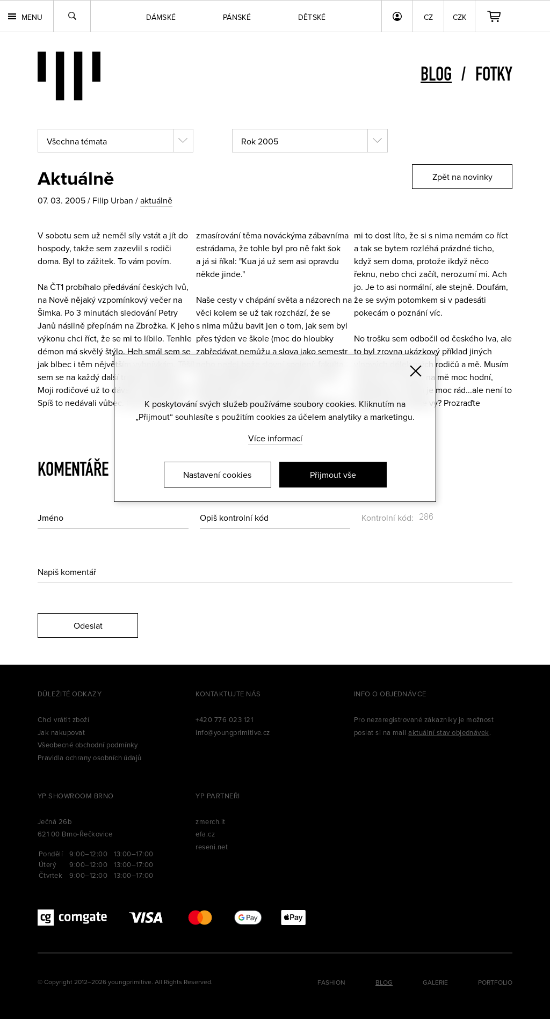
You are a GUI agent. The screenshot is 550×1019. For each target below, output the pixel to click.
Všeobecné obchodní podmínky (88, 744)
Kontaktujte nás (228, 693)
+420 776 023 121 (224, 719)
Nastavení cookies (217, 475)
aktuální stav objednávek (448, 732)
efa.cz (205, 834)
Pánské (237, 17)
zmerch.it (210, 821)
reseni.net (212, 846)
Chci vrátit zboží (63, 719)
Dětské (312, 17)
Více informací (275, 438)
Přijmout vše (333, 475)
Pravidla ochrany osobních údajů (90, 757)
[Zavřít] (416, 371)
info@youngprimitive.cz (233, 732)
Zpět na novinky (462, 177)
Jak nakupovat (61, 732)
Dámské (161, 17)
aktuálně (156, 200)
